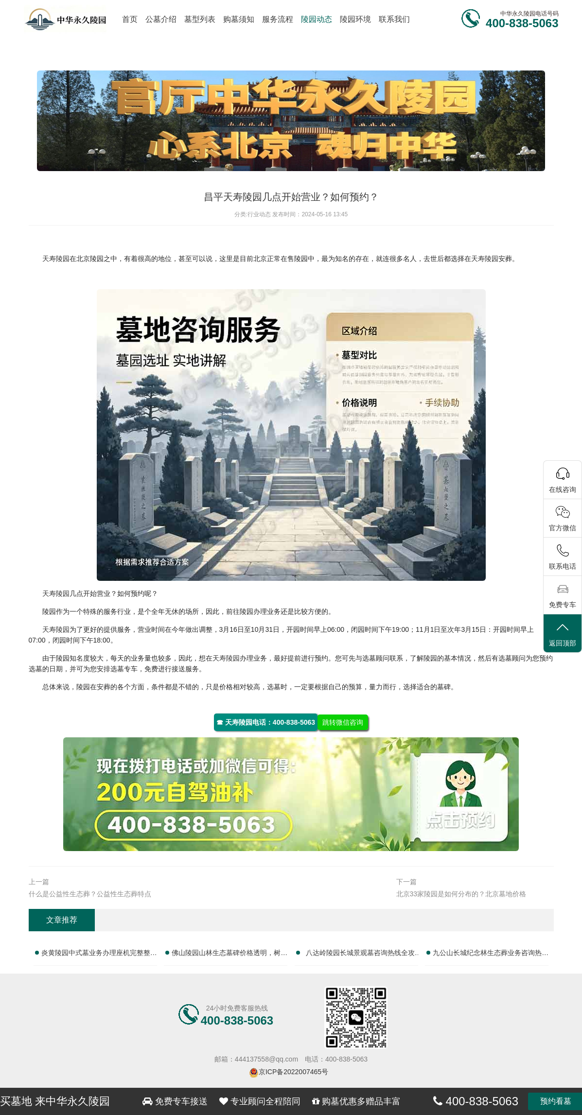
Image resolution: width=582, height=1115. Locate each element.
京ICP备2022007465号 (293, 1072)
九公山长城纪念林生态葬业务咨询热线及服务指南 (490, 954)
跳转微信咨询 (342, 722)
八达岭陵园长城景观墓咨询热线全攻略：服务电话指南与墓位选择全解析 (360, 954)
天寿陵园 (56, 258)
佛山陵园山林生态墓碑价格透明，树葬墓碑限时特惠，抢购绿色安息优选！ (229, 954)
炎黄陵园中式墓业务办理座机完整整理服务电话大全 (99, 954)
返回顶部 (563, 634)
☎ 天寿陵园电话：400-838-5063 (265, 722)
